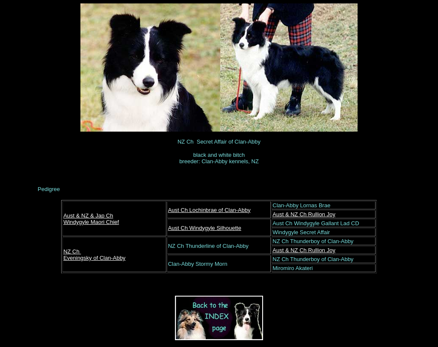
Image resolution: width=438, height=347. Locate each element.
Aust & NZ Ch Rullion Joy (303, 214)
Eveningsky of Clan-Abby (94, 258)
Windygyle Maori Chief (91, 222)
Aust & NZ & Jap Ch (88, 215)
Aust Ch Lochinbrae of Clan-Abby (209, 210)
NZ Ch (72, 251)
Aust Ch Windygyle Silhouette (204, 228)
